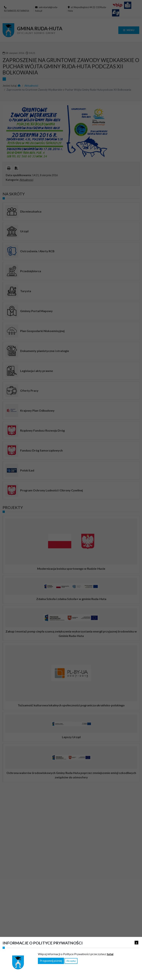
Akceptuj (71, 960)
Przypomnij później (51, 960)
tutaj (110, 954)
